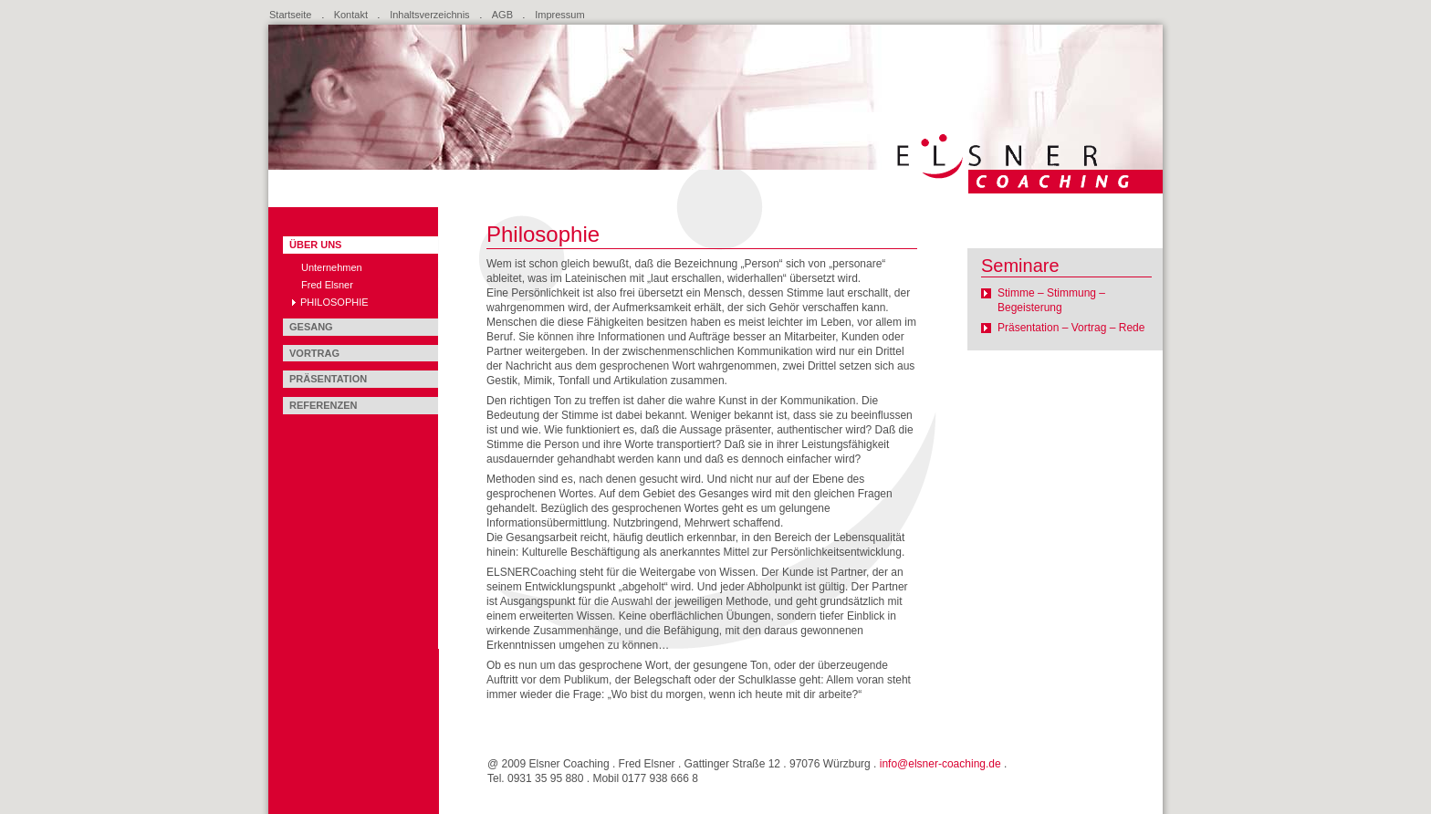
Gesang (311, 326)
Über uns (315, 244)
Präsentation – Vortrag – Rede (1071, 327)
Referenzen (323, 405)
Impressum (559, 14)
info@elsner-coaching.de (940, 763)
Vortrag (314, 353)
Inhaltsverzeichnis (429, 14)
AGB (502, 14)
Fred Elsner (327, 284)
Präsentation (328, 378)
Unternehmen (331, 267)
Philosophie (334, 302)
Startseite (290, 14)
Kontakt (351, 14)
